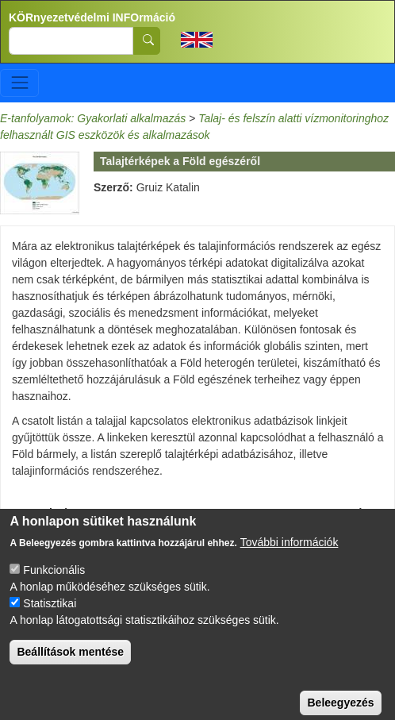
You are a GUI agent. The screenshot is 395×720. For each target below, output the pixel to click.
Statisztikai (49, 617)
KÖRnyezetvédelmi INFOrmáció (92, 17)
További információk (289, 556)
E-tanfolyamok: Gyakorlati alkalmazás (93, 118)
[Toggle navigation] (19, 83)
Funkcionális (54, 584)
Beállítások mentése (70, 666)
